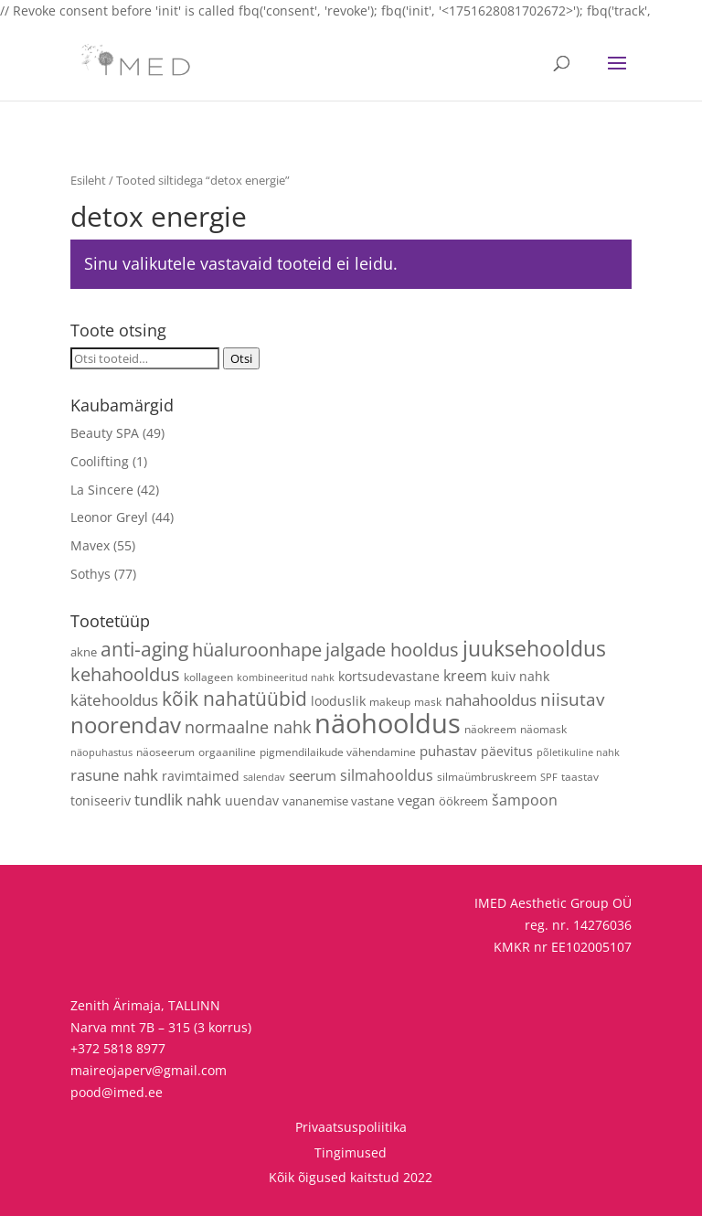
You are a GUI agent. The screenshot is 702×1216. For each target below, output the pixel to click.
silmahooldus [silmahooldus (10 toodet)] (386, 775)
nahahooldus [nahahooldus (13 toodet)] (491, 699)
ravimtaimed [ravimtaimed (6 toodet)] (200, 775)
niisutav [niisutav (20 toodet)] (572, 699)
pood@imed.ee (116, 1092)
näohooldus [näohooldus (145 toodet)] (387, 723)
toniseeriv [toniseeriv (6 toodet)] (100, 800)
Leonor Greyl (109, 517)
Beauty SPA (104, 433)
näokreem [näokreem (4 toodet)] (490, 728)
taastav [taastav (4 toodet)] (580, 776)
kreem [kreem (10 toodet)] (465, 676)
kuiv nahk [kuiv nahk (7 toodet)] (520, 676)
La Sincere (101, 489)
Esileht (88, 180)
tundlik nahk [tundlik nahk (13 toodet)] (177, 799)
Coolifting (99, 461)
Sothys (90, 573)
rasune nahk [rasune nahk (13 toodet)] (114, 774)
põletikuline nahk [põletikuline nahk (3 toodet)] (578, 752)
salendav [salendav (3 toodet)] (264, 777)
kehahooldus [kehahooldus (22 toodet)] (125, 674)
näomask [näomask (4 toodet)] (543, 728)
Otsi (241, 358)
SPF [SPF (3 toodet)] (549, 777)
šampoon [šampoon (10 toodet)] (525, 800)
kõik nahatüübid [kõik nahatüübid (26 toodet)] (234, 698)
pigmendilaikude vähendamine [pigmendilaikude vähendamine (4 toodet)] (338, 751)
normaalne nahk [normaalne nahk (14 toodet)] (248, 727)
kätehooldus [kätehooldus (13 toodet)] (114, 699)
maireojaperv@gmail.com (148, 1070)
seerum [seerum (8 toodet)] (312, 775)
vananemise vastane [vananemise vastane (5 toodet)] (338, 801)
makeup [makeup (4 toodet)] (389, 701)
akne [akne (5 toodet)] (83, 652)
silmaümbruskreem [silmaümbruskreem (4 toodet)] (487, 776)
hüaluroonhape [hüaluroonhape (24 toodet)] (257, 649)
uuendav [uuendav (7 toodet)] (252, 800)
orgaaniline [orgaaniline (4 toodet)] (227, 751)
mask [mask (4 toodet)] (427, 701)
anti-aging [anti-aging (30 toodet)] (144, 648)
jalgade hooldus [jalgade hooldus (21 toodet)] (392, 649)
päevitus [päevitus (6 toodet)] (507, 751)
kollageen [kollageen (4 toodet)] (208, 676)
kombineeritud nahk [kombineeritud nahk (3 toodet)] (286, 677)
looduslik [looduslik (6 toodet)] (338, 700)
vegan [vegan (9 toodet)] (416, 800)
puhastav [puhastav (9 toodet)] (448, 751)
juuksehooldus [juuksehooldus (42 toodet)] (534, 648)
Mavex (90, 545)
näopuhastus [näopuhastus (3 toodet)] (101, 752)
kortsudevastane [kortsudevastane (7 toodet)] (389, 676)
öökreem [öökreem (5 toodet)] (463, 801)
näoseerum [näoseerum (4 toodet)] (165, 751)
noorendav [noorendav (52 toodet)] (125, 724)
